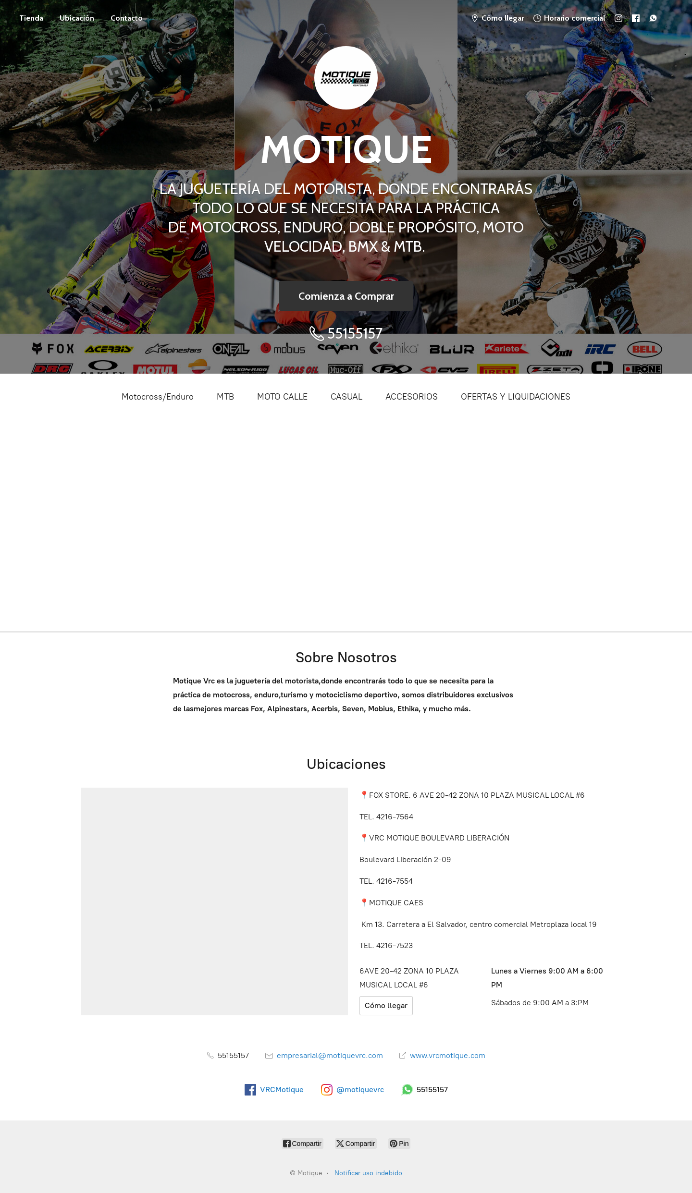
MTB (225, 396)
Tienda (31, 18)
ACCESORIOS (411, 396)
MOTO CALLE (282, 396)
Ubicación (77, 18)
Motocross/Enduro (158, 396)
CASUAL (346, 396)
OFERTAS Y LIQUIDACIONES (515, 396)
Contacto (127, 18)
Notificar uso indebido (368, 1173)
